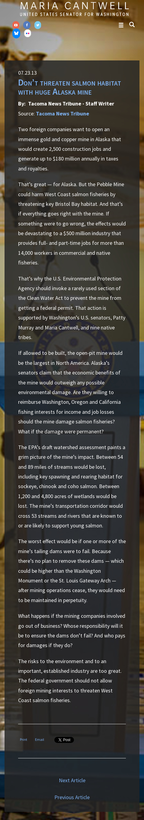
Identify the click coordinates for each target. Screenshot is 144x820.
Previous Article (72, 797)
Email (39, 739)
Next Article (72, 780)
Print (23, 739)
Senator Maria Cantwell (74, 9)
